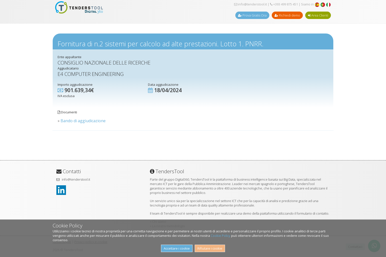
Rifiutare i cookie (209, 248)
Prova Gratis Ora (252, 15)
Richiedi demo (287, 15)
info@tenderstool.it (250, 4)
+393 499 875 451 (284, 4)
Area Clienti (318, 15)
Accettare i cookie (177, 248)
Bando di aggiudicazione (83, 120)
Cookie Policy (220, 235)
